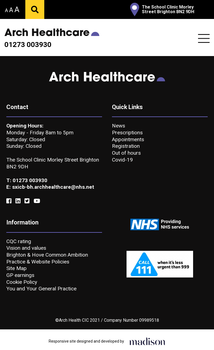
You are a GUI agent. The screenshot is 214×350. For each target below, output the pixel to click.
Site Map (16, 268)
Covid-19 (122, 160)
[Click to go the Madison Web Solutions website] (147, 340)
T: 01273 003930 (26, 180)
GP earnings (20, 275)
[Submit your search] (34, 9)
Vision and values (26, 248)
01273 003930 (27, 44)
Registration (126, 146)
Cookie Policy (21, 282)
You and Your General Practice (41, 288)
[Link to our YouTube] (37, 201)
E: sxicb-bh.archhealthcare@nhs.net (50, 187)
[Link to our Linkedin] (17, 201)
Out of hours (126, 153)
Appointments (128, 139)
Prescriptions (127, 132)
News (118, 126)
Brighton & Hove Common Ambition (47, 255)
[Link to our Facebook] (8, 201)
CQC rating (18, 241)
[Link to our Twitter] (26, 201)
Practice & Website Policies (37, 262)
